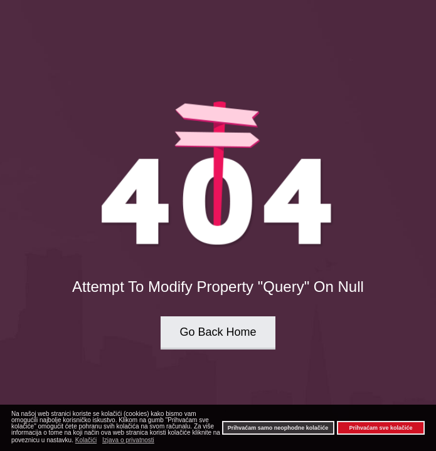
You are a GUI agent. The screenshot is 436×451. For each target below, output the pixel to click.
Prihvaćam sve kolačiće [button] (380, 428)
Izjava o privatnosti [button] (128, 440)
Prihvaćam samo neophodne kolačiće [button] (278, 428)
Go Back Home (217, 332)
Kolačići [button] (86, 440)
